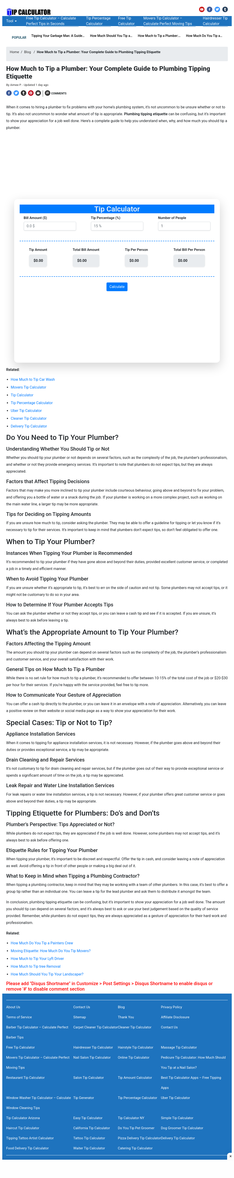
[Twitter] (217, 9)
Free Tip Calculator (20, 1047)
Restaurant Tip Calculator (25, 1078)
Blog (28, 52)
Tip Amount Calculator (135, 1078)
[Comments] (55, 93)
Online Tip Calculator (133, 1057)
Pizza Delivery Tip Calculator (139, 1138)
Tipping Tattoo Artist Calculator (30, 1138)
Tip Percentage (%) (105, 218)
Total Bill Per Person (189, 250)
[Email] (38, 93)
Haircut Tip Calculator (22, 1128)
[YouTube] (202, 9)
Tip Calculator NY (131, 1118)
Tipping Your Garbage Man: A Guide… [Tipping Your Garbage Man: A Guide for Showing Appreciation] (58, 36)
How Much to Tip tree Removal (36, 966)
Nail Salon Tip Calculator (92, 1057)
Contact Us (81, 1007)
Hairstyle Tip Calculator (135, 1047)
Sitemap (79, 1017)
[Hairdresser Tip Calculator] (215, 21)
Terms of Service (19, 1017)
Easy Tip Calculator (88, 1118)
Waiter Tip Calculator (89, 1148)
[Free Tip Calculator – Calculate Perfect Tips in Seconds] (52, 21)
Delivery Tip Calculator (29, 426)
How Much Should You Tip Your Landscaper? (47, 974)
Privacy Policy (171, 1007)
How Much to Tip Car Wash (33, 379)
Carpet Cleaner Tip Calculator (95, 1027)
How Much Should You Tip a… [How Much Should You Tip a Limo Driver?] (111, 36)
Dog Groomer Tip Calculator (182, 1128)
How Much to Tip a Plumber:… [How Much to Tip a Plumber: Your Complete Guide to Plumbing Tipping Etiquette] (159, 36)
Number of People (172, 218)
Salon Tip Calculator (88, 1078)
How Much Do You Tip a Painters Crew (42, 943)
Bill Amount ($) (35, 218)
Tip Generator (83, 1098)
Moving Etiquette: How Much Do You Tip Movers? (50, 951)
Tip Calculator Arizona (23, 1118)
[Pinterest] (31, 93)
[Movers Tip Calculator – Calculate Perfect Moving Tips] (170, 21)
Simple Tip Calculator (177, 1118)
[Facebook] (209, 9)
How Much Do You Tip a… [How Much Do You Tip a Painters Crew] (204, 36)
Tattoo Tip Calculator (89, 1138)
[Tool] (9, 21)
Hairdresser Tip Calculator (93, 1047)
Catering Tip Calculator (135, 1148)
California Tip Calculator (91, 1128)
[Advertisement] (117, 167)
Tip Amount (38, 250)
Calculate (117, 287)
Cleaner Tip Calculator (29, 418)
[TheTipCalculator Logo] (29, 12)
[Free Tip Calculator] (127, 21)
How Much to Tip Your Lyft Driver (37, 958)
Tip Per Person (136, 250)
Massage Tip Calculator (179, 1047)
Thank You (126, 1017)
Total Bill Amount (86, 250)
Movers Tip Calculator (28, 387)
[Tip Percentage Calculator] (98, 21)
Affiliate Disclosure (175, 1017)
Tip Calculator (22, 395)
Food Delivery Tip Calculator (27, 1148)
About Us (13, 1007)
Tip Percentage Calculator (32, 403)
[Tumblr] (225, 9)
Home (14, 52)
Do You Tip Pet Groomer (136, 1128)
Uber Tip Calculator (26, 410)
